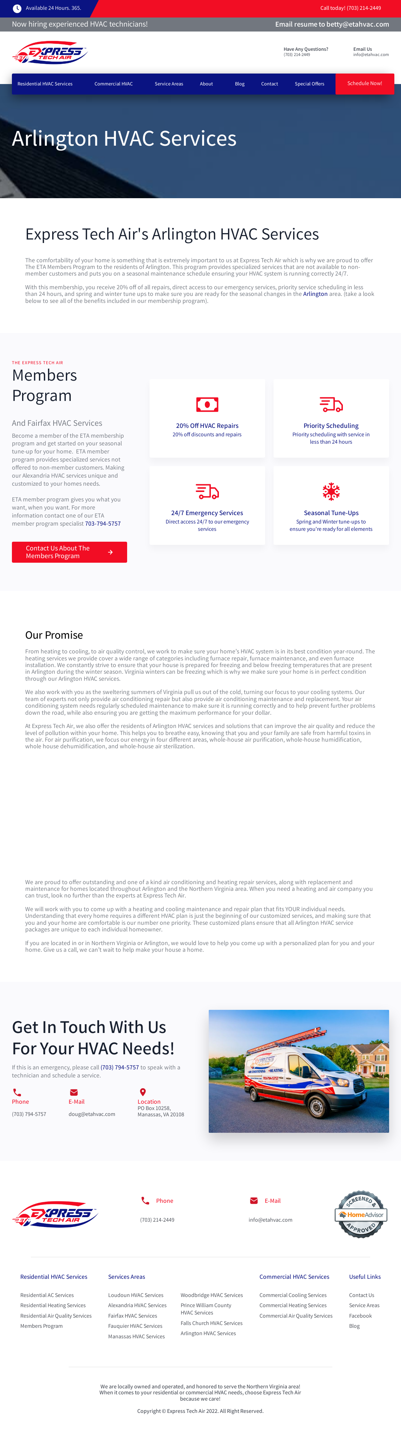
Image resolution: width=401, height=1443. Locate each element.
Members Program (41, 1327)
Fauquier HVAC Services (135, 1327)
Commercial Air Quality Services (296, 1316)
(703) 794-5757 (120, 1068)
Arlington (315, 294)
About (206, 84)
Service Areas (169, 84)
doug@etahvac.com (92, 1115)
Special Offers (309, 84)
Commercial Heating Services (293, 1306)
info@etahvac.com (270, 1220)
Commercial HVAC (114, 84)
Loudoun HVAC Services (136, 1296)
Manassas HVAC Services (136, 1337)
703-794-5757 (103, 524)
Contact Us (361, 1296)
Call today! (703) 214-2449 (350, 9)
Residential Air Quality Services (56, 1316)
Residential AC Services (47, 1296)
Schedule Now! (364, 84)
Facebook (360, 1316)
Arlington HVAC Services (208, 1334)
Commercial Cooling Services (293, 1296)
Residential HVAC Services (45, 84)
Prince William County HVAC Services (206, 1309)
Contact (269, 84)
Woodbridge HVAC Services (212, 1296)
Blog (239, 84)
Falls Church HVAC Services (212, 1324)
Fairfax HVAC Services (132, 1316)
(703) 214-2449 (157, 1220)
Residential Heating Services (53, 1306)
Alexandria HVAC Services (137, 1306)
